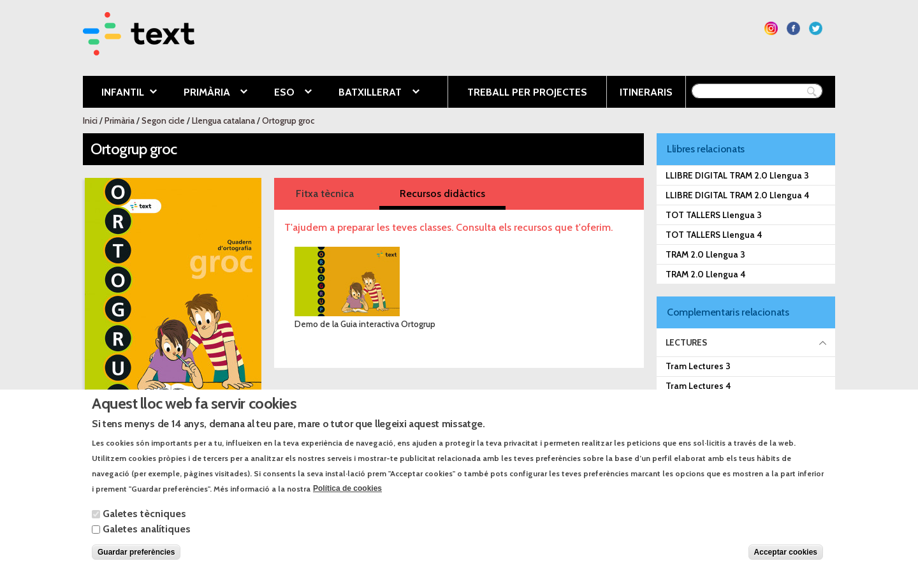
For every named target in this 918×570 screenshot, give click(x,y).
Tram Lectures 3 (698, 366)
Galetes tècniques (144, 526)
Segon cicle (163, 120)
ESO (283, 93)
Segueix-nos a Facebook (793, 28)
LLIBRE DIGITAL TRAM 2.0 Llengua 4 (738, 195)
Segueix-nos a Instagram (771, 28)
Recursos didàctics (442, 193)
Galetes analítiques (147, 541)
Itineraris (646, 92)
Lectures (686, 342)
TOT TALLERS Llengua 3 (714, 215)
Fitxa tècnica (325, 193)
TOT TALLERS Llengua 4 (714, 235)
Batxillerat (369, 93)
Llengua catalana (223, 120)
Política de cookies (347, 501)
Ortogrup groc (288, 120)
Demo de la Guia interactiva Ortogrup (365, 324)
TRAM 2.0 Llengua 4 (706, 274)
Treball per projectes (527, 92)
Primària (205, 93)
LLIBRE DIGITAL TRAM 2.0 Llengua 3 (737, 175)
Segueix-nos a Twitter (815, 28)
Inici (90, 120)
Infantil (120, 93)
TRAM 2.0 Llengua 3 (705, 254)
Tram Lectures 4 (698, 386)
